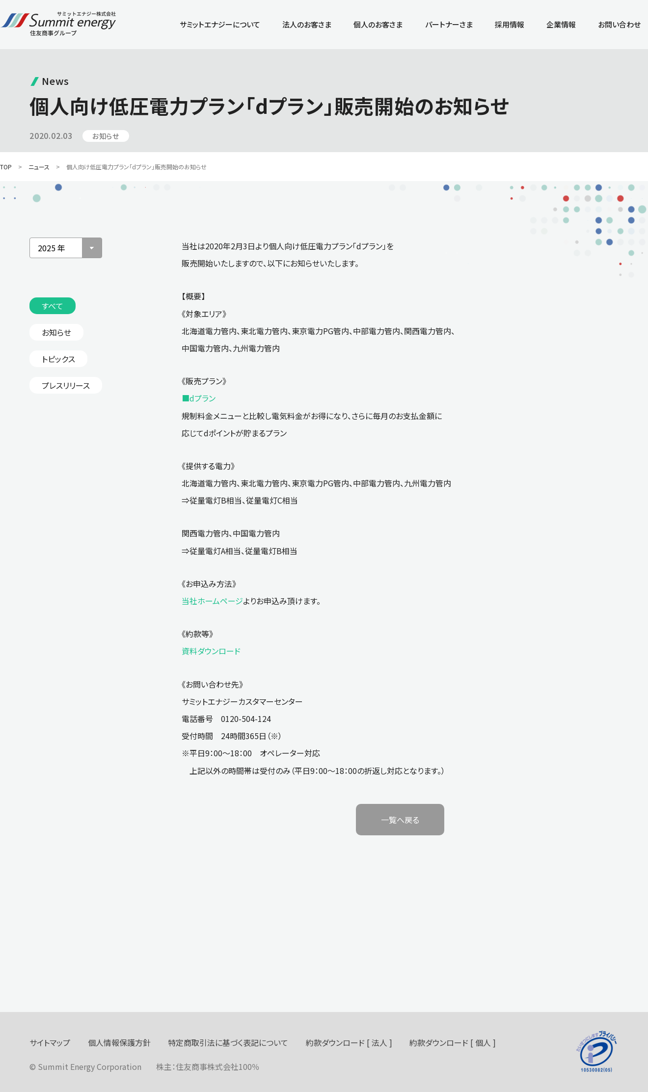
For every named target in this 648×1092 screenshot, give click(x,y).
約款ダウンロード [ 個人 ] (452, 1042)
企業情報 (561, 24)
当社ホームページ (212, 601)
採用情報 (509, 24)
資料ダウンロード (211, 651)
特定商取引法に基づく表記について (228, 1042)
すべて (52, 306)
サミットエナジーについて (220, 24)
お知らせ (56, 332)
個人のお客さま (378, 24)
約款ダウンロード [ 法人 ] (349, 1042)
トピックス (58, 359)
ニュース (39, 166)
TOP (6, 166)
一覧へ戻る (400, 820)
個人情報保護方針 (119, 1042)
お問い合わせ (619, 24)
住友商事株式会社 (207, 1066)
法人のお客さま (306, 24)
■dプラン (199, 398)
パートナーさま (449, 24)
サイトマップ (49, 1042)
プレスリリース (66, 385)
